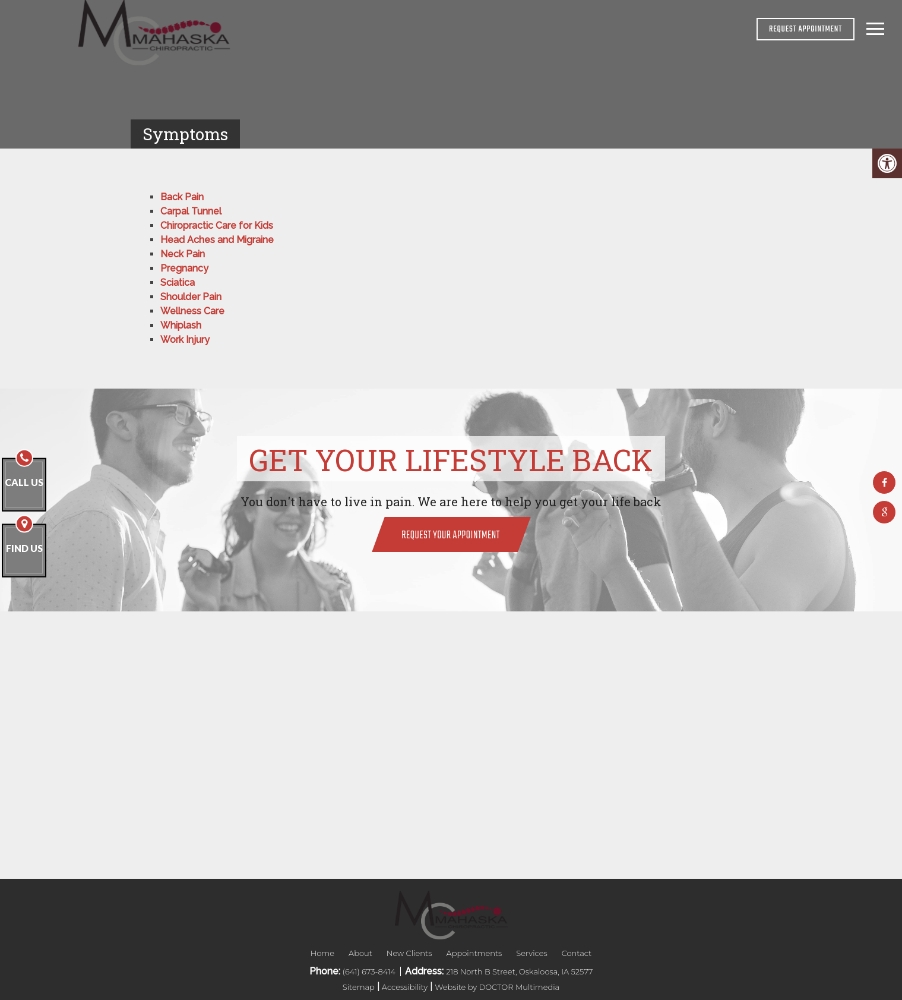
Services (531, 953)
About (360, 953)
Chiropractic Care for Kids (216, 225)
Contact (577, 953)
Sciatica (177, 282)
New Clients (409, 953)
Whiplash (180, 325)
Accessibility (405, 987)
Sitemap (359, 987)
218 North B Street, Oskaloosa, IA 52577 (519, 971)
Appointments (474, 953)
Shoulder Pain (190, 296)
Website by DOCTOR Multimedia (497, 987)
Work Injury (185, 339)
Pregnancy (184, 268)
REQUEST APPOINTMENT (805, 29)
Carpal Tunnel (190, 211)
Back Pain (182, 197)
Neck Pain (182, 254)
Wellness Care (192, 311)
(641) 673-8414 (370, 971)
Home (322, 953)
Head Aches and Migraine (217, 239)
